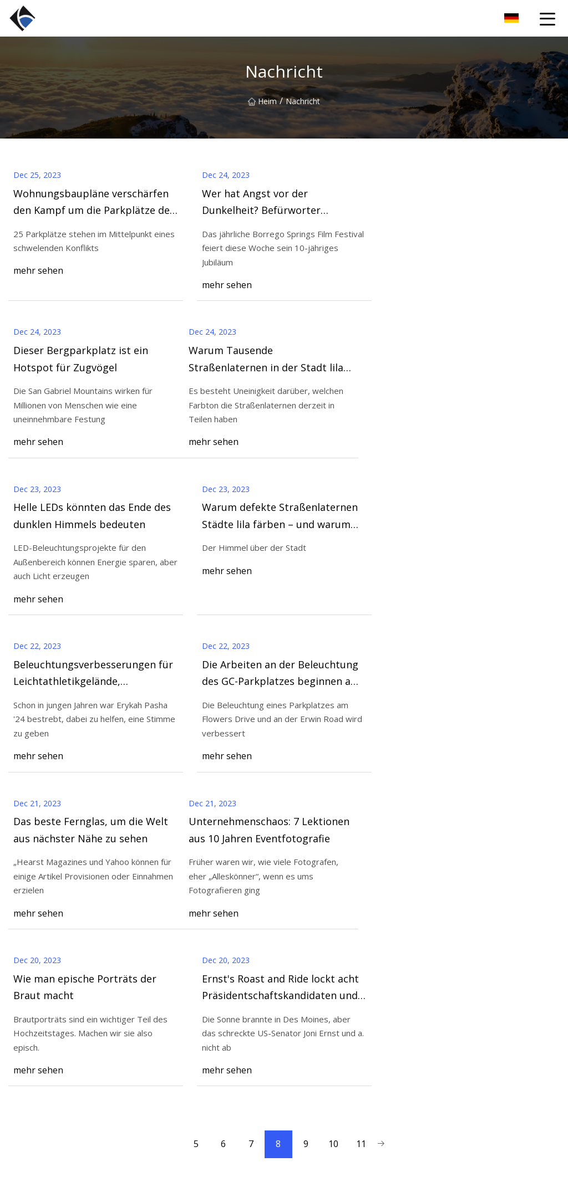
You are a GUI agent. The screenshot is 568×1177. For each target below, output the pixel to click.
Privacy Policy (170, 1121)
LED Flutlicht (306, 1033)
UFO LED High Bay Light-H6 (334, 1086)
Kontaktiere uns (510, 902)
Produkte (162, 1033)
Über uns (162, 1015)
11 (362, 830)
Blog (154, 1068)
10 (334, 830)
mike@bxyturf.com (383, 1162)
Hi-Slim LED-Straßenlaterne (333, 1103)
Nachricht (163, 1051)
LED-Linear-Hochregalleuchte (336, 997)
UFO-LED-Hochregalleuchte (333, 1015)
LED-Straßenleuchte (320, 1068)
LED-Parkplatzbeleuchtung (331, 1121)
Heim (262, 101)
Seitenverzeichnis (177, 1103)
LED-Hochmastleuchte (324, 1051)
